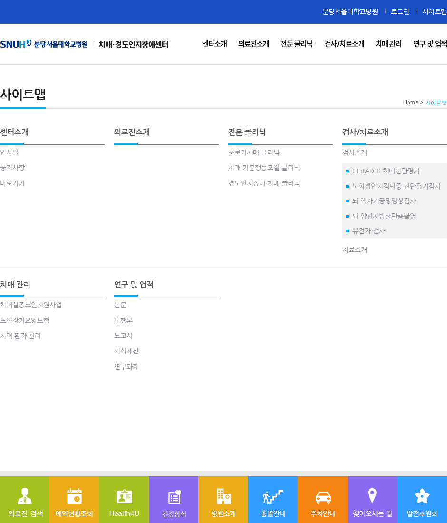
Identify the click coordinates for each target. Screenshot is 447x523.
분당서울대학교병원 (350, 11)
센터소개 (14, 132)
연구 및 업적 (134, 284)
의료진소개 (132, 132)
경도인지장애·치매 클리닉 (264, 183)
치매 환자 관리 (20, 336)
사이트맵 (434, 11)
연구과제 (126, 366)
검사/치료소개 (365, 132)
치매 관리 (15, 284)
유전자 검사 (368, 231)
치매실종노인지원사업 (31, 305)
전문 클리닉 (247, 132)
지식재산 (126, 351)
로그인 (400, 11)
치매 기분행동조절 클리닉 (264, 167)
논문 (120, 305)
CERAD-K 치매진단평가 (386, 171)
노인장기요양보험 (24, 320)
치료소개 (354, 250)
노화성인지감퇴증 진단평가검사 (396, 186)
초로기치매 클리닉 (254, 152)
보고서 (123, 336)
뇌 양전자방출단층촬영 (384, 216)
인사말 (9, 152)
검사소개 (354, 152)
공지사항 (12, 167)
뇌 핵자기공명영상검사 (384, 201)
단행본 (123, 320)
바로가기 (12, 183)
